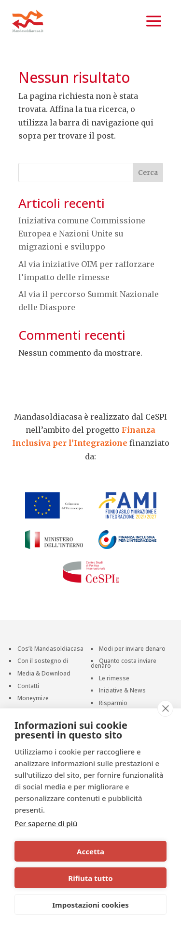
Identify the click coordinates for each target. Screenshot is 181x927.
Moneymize (33, 699)
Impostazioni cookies (90, 905)
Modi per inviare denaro (132, 649)
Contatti (28, 687)
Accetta (90, 851)
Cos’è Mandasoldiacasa (50, 649)
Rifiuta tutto (90, 878)
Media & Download (43, 674)
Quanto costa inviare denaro (123, 664)
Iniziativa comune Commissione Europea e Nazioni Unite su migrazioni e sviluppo (81, 233)
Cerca (148, 172)
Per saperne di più (45, 823)
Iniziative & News (122, 691)
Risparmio (113, 704)
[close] (165, 708)
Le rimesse (114, 679)
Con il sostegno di (42, 662)
